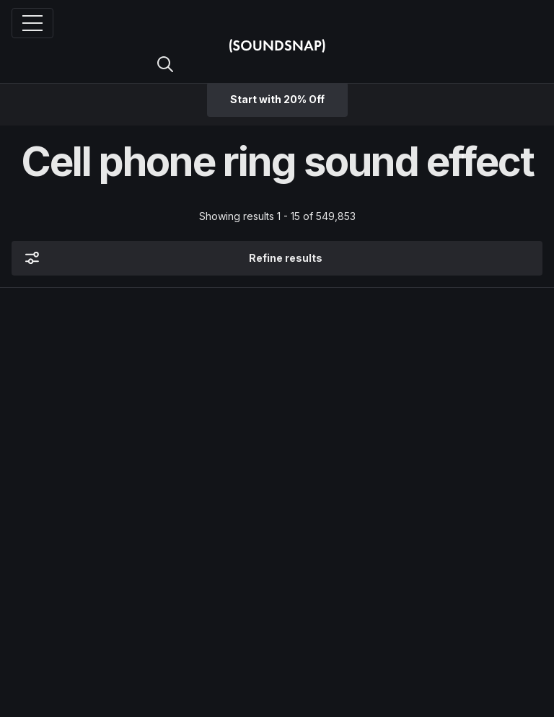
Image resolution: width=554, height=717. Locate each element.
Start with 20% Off (277, 99)
